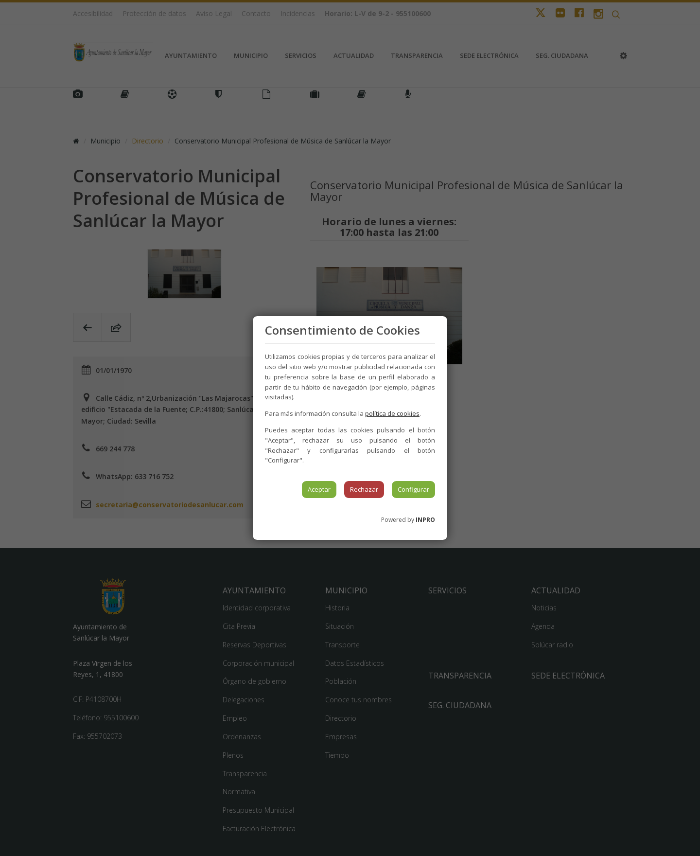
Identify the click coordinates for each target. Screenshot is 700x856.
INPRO (425, 520)
